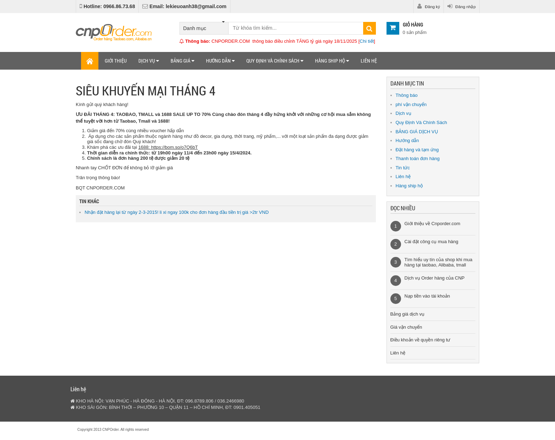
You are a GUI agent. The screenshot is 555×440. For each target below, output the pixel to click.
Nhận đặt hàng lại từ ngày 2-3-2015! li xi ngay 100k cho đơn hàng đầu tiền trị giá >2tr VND (177, 212)
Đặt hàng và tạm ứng (417, 149)
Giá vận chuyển (406, 327)
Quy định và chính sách (274, 60)
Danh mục (204, 26)
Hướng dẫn (220, 60)
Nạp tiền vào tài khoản (427, 296)
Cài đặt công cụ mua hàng (431, 241)
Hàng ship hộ (332, 60)
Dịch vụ (148, 60)
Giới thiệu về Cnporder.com (432, 223)
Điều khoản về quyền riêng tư (420, 339)
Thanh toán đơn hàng (418, 158)
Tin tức (403, 167)
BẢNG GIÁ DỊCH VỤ (417, 131)
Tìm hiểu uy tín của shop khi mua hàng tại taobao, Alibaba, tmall (439, 262)
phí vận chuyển (411, 104)
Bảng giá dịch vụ (407, 314)
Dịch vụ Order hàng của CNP (435, 278)
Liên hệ (369, 60)
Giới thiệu (116, 60)
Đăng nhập (461, 6)
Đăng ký (428, 6)
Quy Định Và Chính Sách (421, 122)
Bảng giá (182, 60)
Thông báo (407, 95)
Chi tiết (367, 41)
